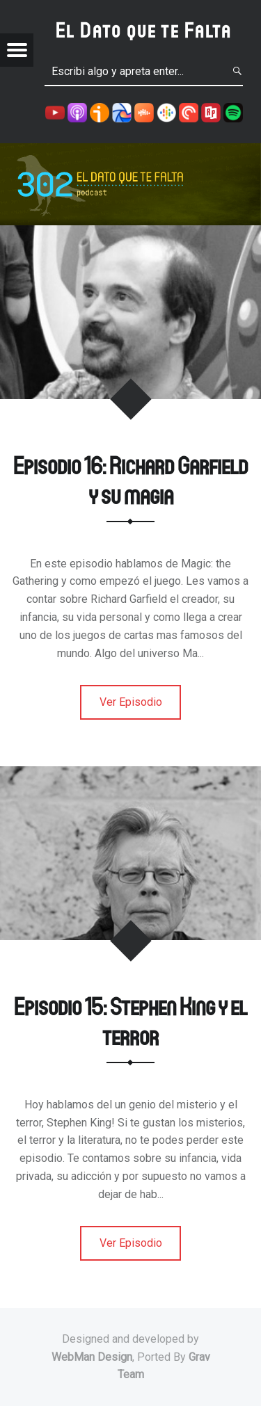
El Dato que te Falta (144, 29)
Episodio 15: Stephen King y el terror (130, 1021)
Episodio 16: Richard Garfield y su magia (130, 480)
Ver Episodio (131, 702)
